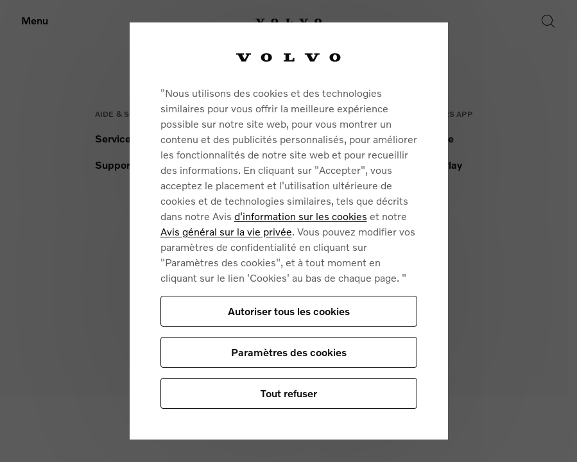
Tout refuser (289, 393)
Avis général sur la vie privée (226, 231)
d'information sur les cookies (300, 216)
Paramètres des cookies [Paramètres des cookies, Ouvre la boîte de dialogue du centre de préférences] (289, 352)
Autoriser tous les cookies (289, 311)
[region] (289, 231)
